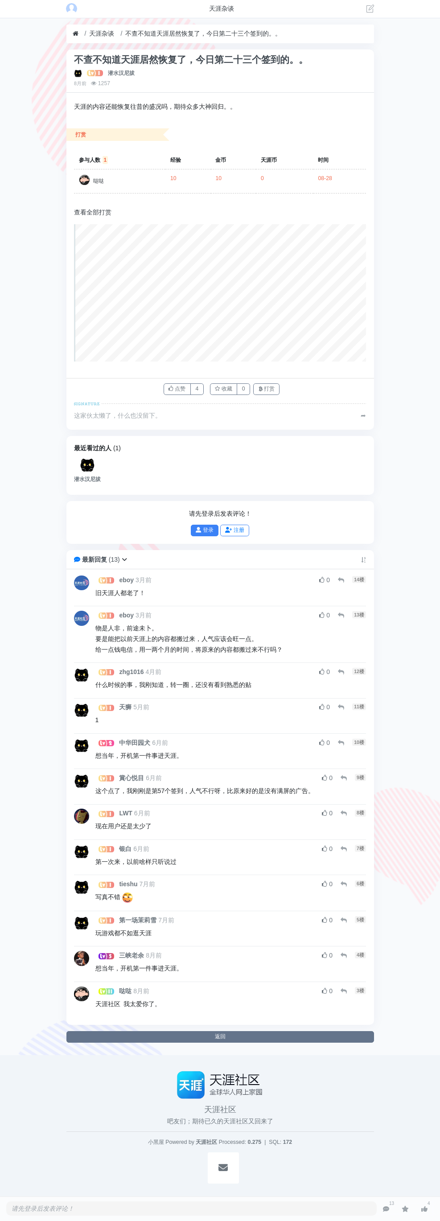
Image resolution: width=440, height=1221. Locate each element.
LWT (125, 813)
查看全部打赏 (92, 212)
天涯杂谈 (101, 33)
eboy (126, 580)
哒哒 (98, 181)
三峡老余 (131, 955)
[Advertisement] (221, 292)
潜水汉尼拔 (121, 73)
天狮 (125, 707)
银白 (125, 848)
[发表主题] (370, 10)
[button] (124, 559)
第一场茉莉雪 (137, 920)
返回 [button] (220, 1036)
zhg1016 (131, 671)
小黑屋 (156, 1142)
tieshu (128, 884)
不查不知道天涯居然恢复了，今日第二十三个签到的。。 (203, 33)
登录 (204, 530)
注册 (234, 530)
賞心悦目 (131, 777)
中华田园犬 (134, 742)
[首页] (75, 33)
